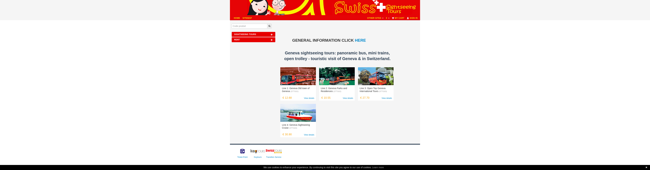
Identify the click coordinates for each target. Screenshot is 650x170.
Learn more (378, 167)
